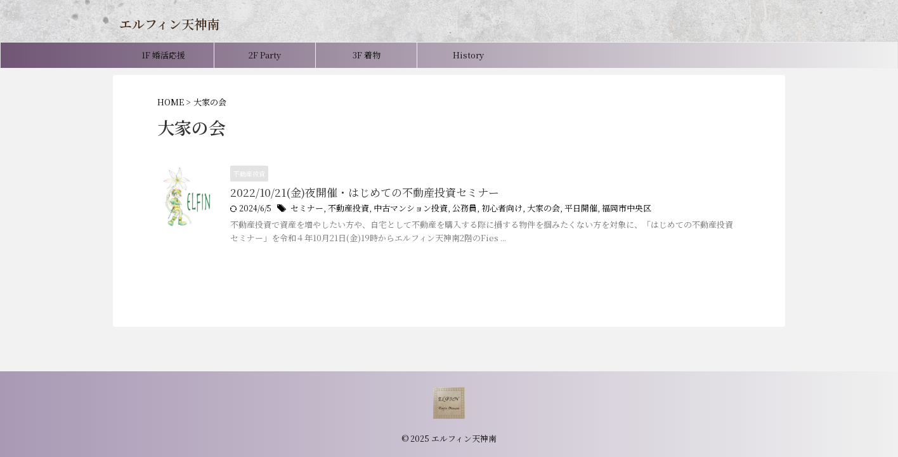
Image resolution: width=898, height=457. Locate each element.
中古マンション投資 (402, 209)
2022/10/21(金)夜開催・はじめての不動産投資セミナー (356, 192)
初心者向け (487, 209)
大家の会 (526, 209)
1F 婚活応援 (163, 55)
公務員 (452, 209)
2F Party (265, 55)
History (468, 55)
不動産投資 (344, 209)
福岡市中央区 (603, 209)
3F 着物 (367, 55)
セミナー (305, 209)
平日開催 (560, 209)
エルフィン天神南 (169, 24)
